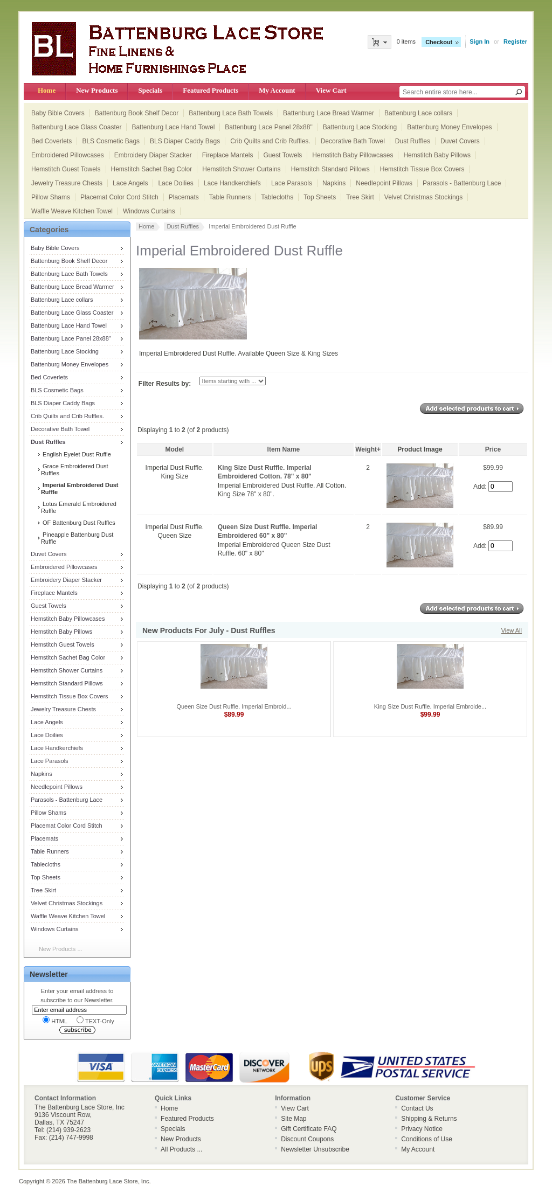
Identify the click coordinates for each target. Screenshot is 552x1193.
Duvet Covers (460, 141)
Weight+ (368, 449)
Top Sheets (319, 197)
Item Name (283, 449)
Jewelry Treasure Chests (66, 183)
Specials (150, 90)
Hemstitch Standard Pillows (330, 169)
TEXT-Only (95, 1020)
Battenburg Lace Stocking (360, 127)
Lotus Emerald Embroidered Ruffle (78, 507)
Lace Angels (130, 183)
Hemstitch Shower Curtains (241, 169)
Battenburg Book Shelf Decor (136, 113)
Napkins (334, 183)
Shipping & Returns (429, 1118)
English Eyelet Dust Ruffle (76, 454)
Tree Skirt (360, 197)
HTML (55, 1020)
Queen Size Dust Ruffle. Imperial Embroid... (233, 706)
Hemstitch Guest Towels (66, 169)
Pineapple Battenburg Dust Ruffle (77, 538)
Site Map (293, 1118)
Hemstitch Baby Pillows (437, 155)
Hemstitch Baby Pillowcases (352, 155)
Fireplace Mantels (227, 155)
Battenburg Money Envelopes (449, 127)
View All (511, 630)
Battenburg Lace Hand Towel (173, 127)
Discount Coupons (307, 1139)
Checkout (438, 42)
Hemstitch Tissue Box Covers (422, 169)
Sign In (479, 41)
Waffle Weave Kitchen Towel (72, 211)
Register (515, 41)
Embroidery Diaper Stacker (153, 155)
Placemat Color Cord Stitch (119, 197)
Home (47, 90)
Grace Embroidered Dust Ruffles (74, 469)
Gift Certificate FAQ (308, 1129)
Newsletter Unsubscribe (315, 1149)
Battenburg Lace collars (418, 113)
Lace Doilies (175, 183)
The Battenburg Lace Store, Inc (108, 1181)
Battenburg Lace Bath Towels (231, 113)
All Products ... (181, 1149)
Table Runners (230, 197)
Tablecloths (277, 197)
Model (174, 449)
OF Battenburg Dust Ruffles (78, 522)
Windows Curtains (149, 211)
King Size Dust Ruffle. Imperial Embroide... (430, 706)
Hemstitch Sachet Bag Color (151, 169)
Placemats (184, 197)
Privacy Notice (422, 1129)
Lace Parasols (291, 183)
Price (493, 449)
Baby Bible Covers (58, 113)
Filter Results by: (165, 383)
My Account (277, 90)
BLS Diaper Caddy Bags (185, 141)
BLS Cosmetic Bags (111, 141)
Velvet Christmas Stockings (423, 197)
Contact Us (417, 1108)
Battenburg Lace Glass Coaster (76, 127)
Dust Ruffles (412, 141)
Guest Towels (283, 155)
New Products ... (60, 949)
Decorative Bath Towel (353, 141)
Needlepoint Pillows (384, 183)
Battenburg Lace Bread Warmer (328, 113)
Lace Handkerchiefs (232, 183)
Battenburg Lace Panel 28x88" (268, 127)
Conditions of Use (426, 1139)
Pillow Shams (50, 197)
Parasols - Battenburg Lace (462, 183)
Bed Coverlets (51, 141)
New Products (97, 90)
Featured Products (210, 90)
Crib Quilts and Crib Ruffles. (270, 141)
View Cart (331, 90)
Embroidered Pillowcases (67, 155)
